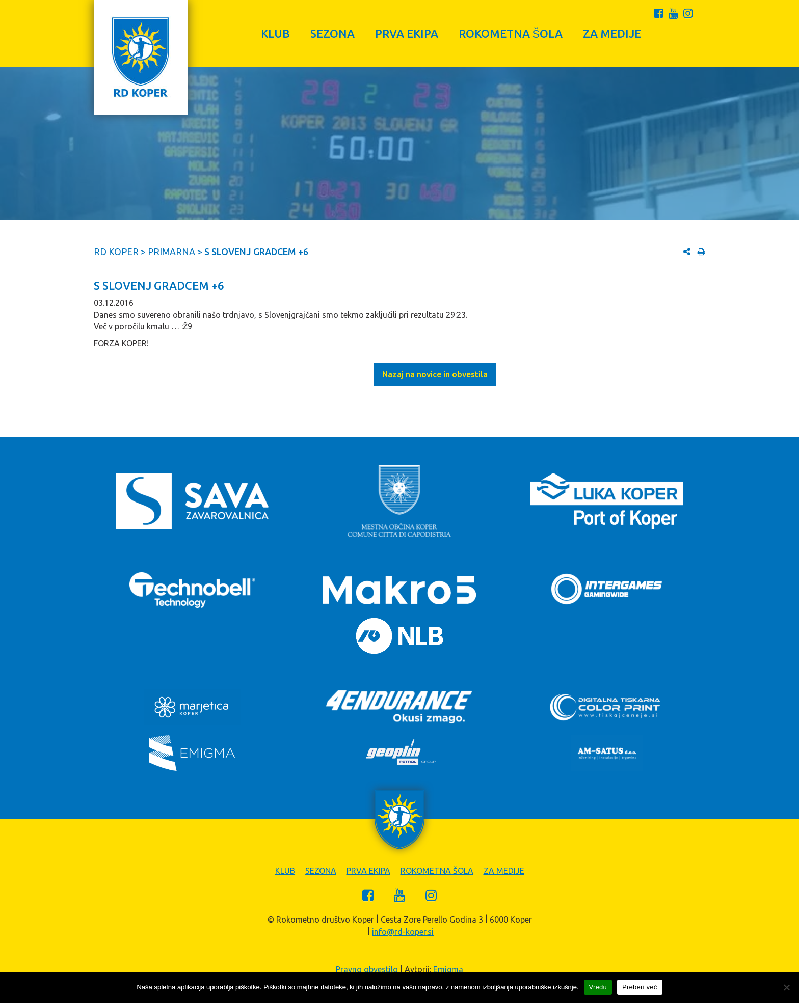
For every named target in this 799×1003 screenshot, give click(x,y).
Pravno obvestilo (367, 969)
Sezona (332, 33)
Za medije (612, 33)
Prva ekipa (406, 33)
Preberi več (639, 987)
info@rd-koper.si (403, 931)
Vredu (598, 987)
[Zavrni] (786, 987)
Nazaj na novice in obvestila (435, 374)
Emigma (448, 969)
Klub (275, 33)
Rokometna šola (511, 33)
